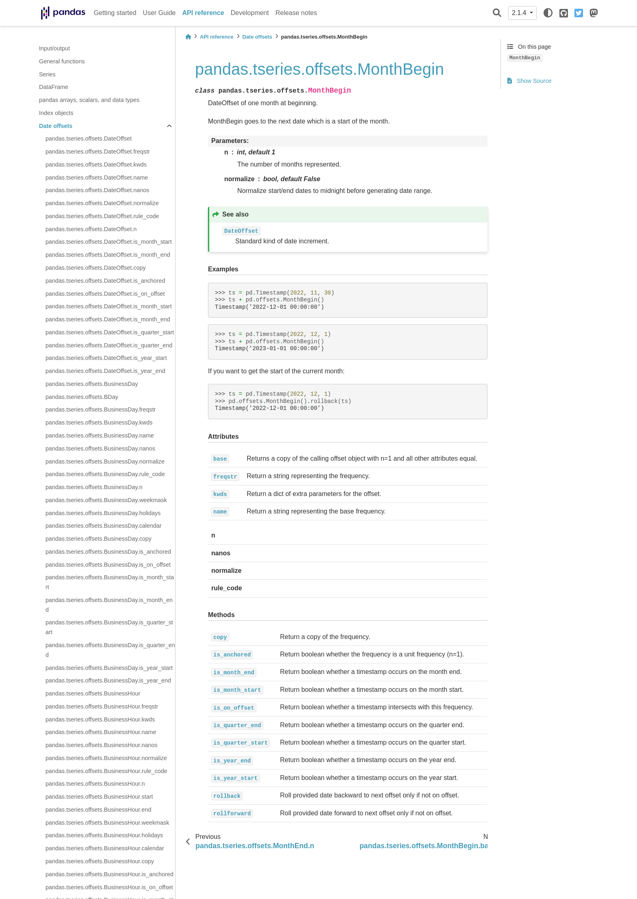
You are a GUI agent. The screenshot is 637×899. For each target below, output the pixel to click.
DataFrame (53, 87)
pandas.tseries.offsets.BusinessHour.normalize (106, 758)
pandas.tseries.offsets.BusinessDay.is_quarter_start (109, 627)
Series (47, 74)
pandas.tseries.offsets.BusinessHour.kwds (100, 719)
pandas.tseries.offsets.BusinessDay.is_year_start (109, 668)
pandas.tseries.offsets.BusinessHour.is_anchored (109, 874)
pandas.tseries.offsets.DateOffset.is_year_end (105, 371)
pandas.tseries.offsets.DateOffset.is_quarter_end (109, 345)
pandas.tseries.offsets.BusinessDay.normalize (105, 461)
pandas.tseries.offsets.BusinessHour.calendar (105, 848)
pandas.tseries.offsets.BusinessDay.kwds (99, 422)
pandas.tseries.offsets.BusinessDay (92, 384)
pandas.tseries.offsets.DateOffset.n (91, 229)
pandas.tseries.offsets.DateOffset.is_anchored (105, 280)
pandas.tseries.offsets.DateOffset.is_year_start (106, 358)
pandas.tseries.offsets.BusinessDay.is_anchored (108, 551)
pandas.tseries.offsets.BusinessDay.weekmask (106, 500)
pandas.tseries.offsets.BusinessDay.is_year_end (108, 680)
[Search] (497, 13)
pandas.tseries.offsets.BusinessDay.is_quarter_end (110, 650)
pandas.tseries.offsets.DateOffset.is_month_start (109, 241)
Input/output (54, 48)
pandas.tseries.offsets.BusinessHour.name (101, 732)
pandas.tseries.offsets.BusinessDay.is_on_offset (108, 564)
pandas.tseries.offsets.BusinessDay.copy (99, 538)
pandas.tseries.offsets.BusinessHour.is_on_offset (109, 887)
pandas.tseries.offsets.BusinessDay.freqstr (101, 409)
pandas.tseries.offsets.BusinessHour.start (99, 796)
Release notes (296, 12)
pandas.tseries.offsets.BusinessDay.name (100, 435)
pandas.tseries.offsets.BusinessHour (93, 693)
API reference (203, 12)
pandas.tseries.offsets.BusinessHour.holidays (104, 835)
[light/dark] (548, 13)
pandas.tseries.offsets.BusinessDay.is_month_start (110, 582)
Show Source (529, 81)
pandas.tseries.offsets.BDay (82, 397)
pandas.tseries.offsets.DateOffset (89, 138)
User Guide (159, 12)
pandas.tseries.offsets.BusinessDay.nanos (100, 448)
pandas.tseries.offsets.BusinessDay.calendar (104, 525)
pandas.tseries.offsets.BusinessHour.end (99, 809)
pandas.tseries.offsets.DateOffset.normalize (102, 203)
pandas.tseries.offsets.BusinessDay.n (94, 487)
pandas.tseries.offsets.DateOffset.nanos (97, 190)
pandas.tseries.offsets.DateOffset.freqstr (98, 151)
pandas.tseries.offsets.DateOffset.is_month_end (108, 254)
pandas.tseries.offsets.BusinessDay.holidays (103, 513)
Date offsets (55, 126)
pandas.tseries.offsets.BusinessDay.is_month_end (109, 605)
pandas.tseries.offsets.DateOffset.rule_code (102, 216)
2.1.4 (520, 12)
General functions (62, 61)
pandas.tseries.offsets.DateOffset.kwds (96, 164)
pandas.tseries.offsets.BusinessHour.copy (100, 861)
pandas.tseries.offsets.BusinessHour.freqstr (102, 706)
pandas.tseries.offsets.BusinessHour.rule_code (106, 771)
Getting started (115, 12)
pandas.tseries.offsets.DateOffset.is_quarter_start (110, 332)
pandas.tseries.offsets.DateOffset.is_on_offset (105, 293)
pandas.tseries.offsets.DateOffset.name (97, 177)
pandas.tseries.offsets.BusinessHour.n (95, 783)
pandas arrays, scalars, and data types (89, 100)
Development (250, 12)
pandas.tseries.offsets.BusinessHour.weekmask (107, 822)
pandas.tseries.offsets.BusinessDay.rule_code (105, 474)
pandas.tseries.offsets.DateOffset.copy (96, 267)
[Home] (188, 36)
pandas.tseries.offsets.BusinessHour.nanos (102, 745)
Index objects (56, 113)
